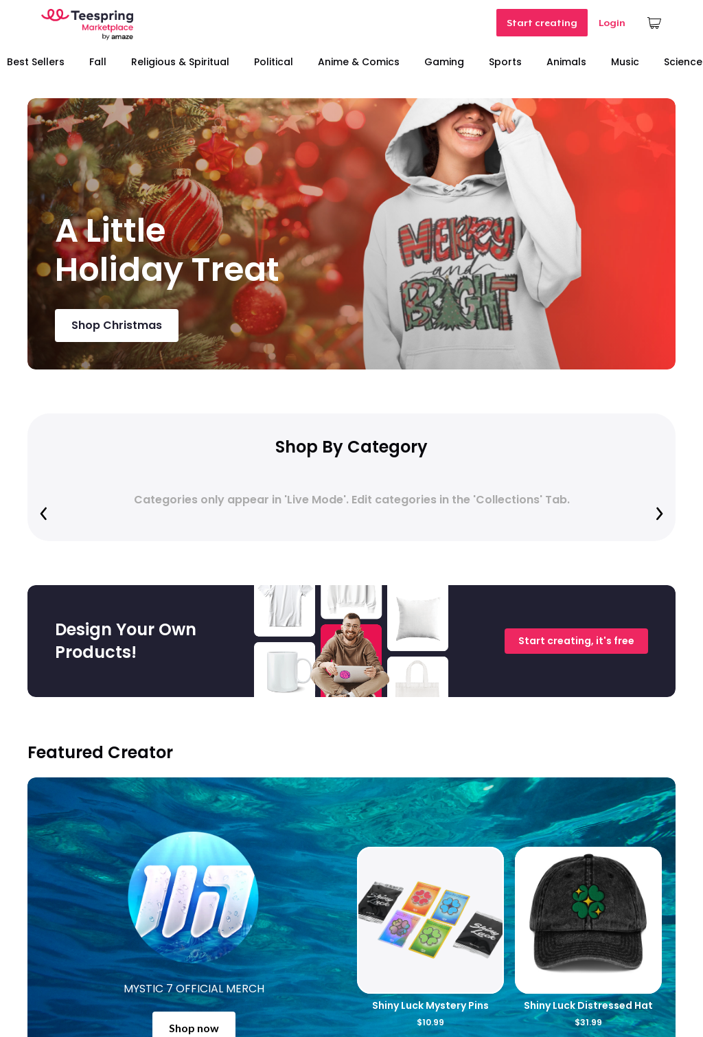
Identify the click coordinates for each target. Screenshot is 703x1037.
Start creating (542, 22)
